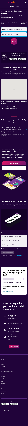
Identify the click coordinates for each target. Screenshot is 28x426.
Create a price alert (12, 338)
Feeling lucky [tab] (19, 282)
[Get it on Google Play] (13, 59)
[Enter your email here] (15, 245)
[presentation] (22, 59)
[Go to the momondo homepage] (10, 2)
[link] (14, 163)
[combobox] (3, 23)
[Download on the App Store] (22, 59)
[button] (2, 2)
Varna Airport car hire (8, 291)
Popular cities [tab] (19, 279)
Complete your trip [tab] (8, 282)
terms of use (19, 255)
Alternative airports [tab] (8, 279)
